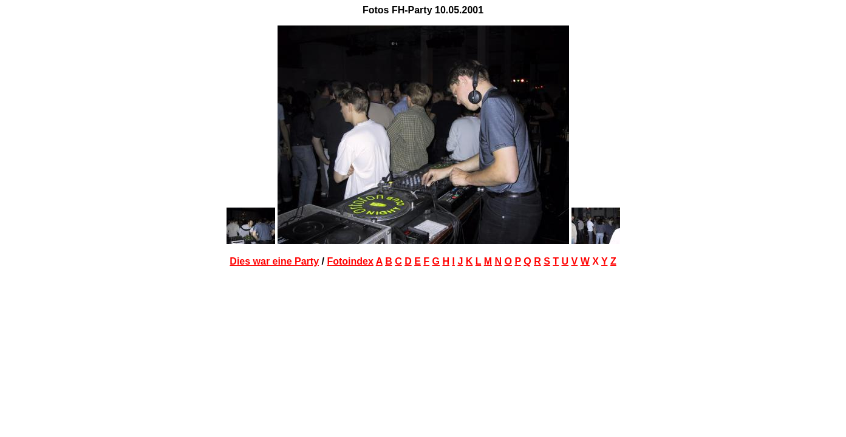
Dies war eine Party (274, 261)
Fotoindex (350, 261)
